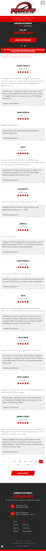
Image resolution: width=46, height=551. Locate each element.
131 (36, 461)
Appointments (27, 531)
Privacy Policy (28, 541)
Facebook (21, 46)
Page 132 (28, 56)
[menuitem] (18, 521)
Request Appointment (23, 40)
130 (30, 461)
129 (25, 461)
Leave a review (23, 473)
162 (28, 465)
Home (4, 56)
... (9, 461)
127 (14, 461)
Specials (16, 528)
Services (16, 525)
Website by (23, 546)
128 (20, 461)
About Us (26, 525)
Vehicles (16, 531)
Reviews (15, 56)
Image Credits (19, 541)
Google (25, 46)
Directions (26, 528)
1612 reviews (28, 26)
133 (18, 465)
